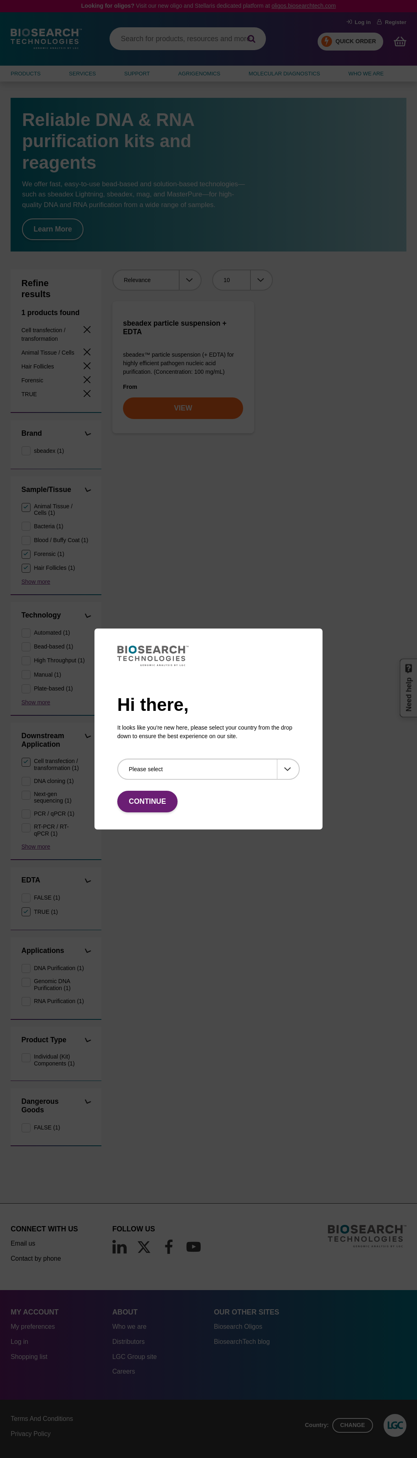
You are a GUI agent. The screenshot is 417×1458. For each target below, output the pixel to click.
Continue (147, 801)
